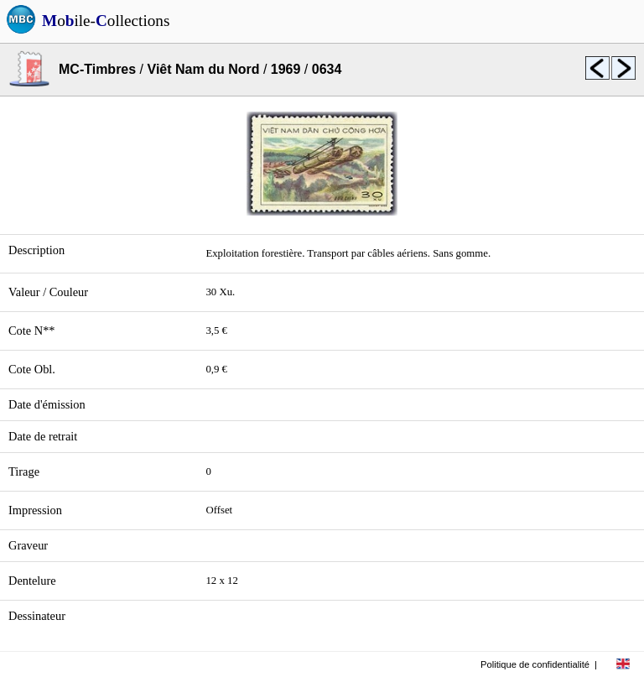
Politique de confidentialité (534, 664)
